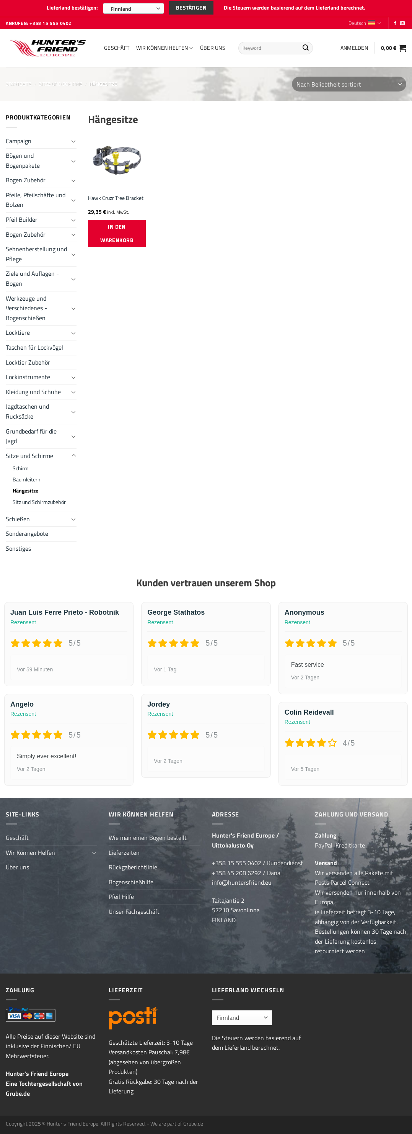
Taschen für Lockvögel (34, 347)
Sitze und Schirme (60, 84)
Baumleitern (27, 479)
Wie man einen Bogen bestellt (148, 837)
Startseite (18, 84)
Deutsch (364, 23)
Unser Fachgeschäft (134, 911)
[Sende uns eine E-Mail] (402, 23)
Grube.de (18, 1093)
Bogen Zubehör (26, 180)
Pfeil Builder (21, 219)
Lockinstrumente (28, 376)
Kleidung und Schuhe (33, 391)
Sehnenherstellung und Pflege (36, 253)
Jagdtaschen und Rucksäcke (27, 411)
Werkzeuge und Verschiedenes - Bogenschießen (26, 308)
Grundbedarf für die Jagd (31, 436)
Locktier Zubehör (28, 362)
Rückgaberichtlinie (133, 867)
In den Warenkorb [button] (117, 233)
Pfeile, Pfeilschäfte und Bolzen (35, 199)
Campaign (18, 141)
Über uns (212, 48)
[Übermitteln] (305, 48)
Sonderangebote (27, 533)
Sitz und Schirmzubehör (39, 502)
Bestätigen (191, 7)
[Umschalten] (74, 141)
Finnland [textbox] (121, 9)
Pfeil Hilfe (121, 896)
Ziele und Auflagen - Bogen (32, 278)
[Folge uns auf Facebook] (395, 23)
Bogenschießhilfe (131, 882)
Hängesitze (25, 490)
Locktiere (18, 332)
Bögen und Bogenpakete (23, 160)
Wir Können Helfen (164, 48)
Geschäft (116, 48)
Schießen (18, 519)
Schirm (21, 468)
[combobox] (133, 8)
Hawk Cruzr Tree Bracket (115, 198)
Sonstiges (18, 548)
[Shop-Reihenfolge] (349, 84)
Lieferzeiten (124, 852)
